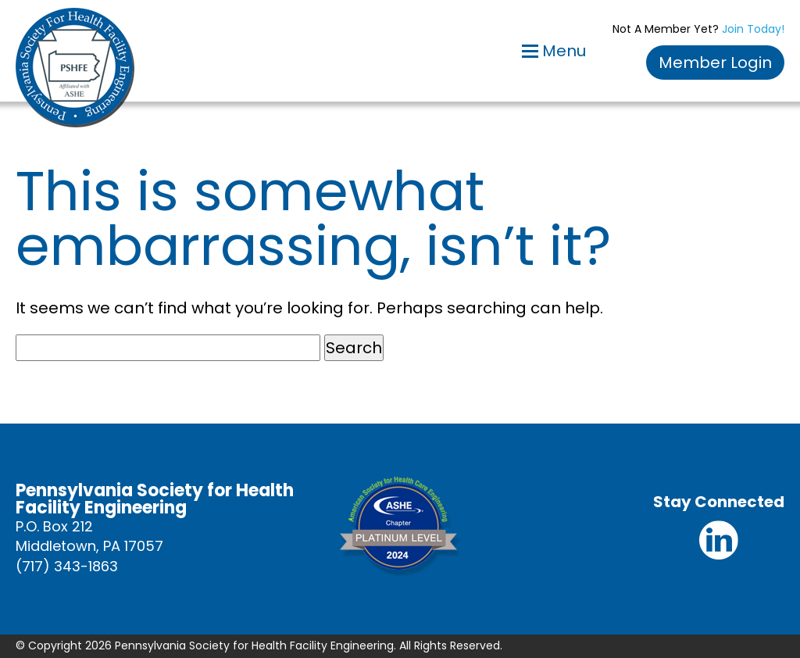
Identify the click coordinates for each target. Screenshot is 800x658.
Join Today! (753, 29)
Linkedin (718, 540)
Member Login (715, 62)
